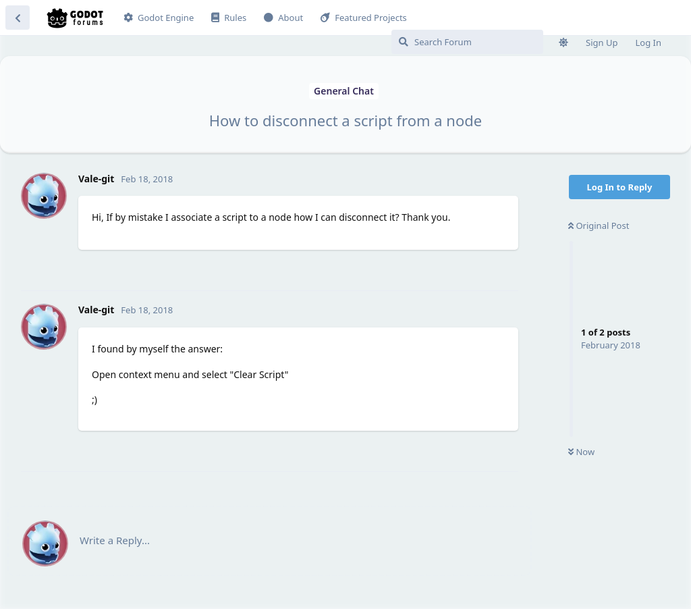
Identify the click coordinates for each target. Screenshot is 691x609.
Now (581, 452)
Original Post (598, 225)
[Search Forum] (467, 42)
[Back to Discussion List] (17, 17)
